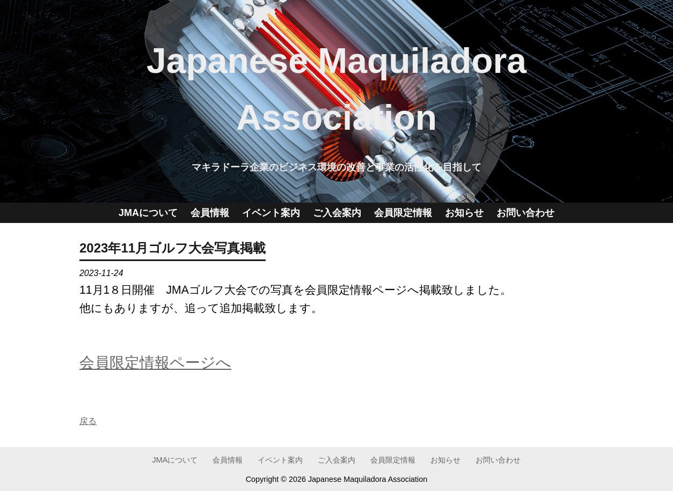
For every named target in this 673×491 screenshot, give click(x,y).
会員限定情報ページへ (155, 362)
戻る (88, 421)
